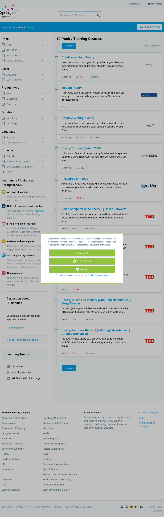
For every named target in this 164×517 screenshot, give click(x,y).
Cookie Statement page (98, 275)
